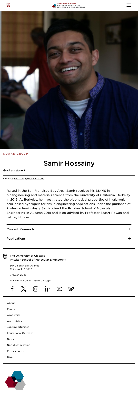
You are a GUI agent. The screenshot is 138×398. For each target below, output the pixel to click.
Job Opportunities (18, 327)
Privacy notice (15, 351)
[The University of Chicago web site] (8, 5)
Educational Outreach (20, 333)
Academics (13, 315)
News (10, 339)
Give (10, 357)
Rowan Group (15, 154)
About (11, 303)
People (11, 309)
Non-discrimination (18, 345)
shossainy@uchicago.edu (29, 178)
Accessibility (14, 321)
